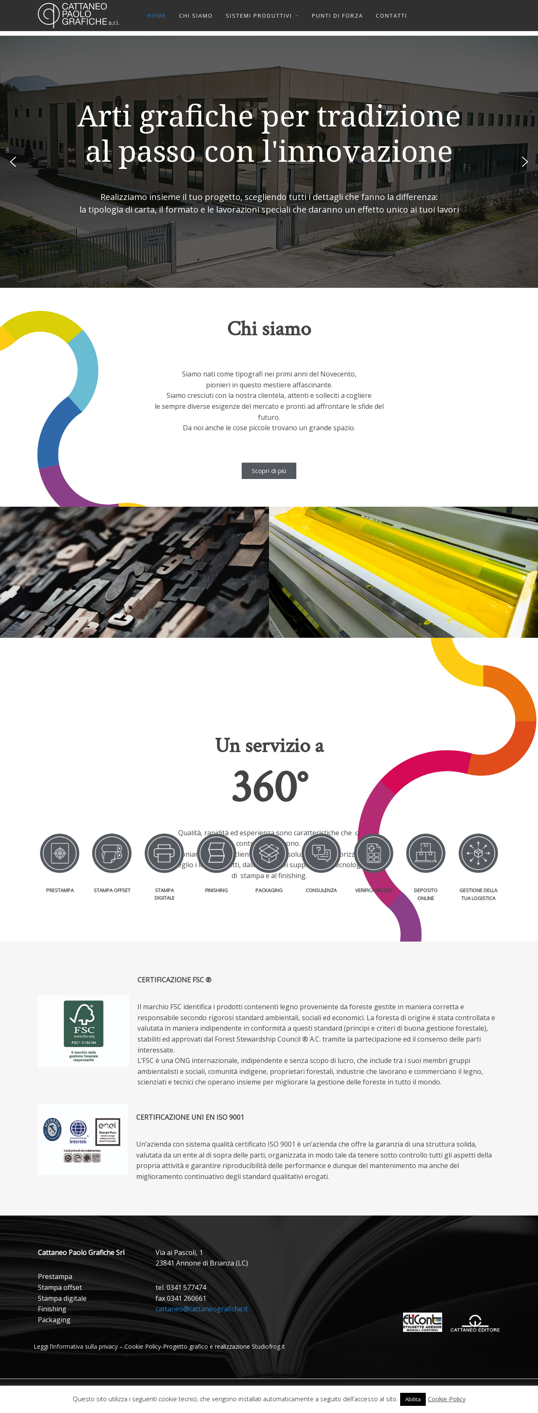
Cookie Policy (142, 1346)
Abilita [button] (413, 1399)
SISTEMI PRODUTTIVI (259, 15)
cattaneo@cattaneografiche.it (202, 1308)
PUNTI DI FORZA (337, 15)
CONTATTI (391, 15)
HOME (157, 15)
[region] (269, 162)
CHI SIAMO (196, 15)
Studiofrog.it (268, 1346)
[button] (13, 161)
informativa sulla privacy (85, 1346)
